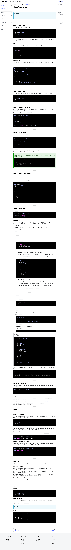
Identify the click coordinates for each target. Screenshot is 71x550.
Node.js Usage (61, 23)
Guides (7, 539)
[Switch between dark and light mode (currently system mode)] (66, 1)
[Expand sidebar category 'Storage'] (11, 12)
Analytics (23, 543)
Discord (38, 540)
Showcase (37, 536)
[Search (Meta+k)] (68, 1)
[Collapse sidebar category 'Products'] (11, 5)
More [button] (22, 1)
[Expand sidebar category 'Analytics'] (11, 17)
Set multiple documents (61, 11)
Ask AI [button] (54, 4)
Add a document (60, 4)
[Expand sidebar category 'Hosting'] (11, 14)
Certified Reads (61, 22)
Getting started (9, 536)
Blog (52, 536)
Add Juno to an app (10, 537)
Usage (59, 15)
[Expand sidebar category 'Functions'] (11, 15)
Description (60, 6)
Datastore (23, 537)
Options (59, 21)
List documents (45, 401)
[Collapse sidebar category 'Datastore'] (11, 8)
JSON (27, 40)
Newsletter (53, 537)
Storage (22, 539)
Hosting (22, 540)
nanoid (45, 45)
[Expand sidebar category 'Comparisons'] (11, 24)
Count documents (60, 14)
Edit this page (16, 525)
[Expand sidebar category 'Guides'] (11, 18)
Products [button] (11, 1)
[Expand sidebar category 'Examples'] (11, 19)
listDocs (16, 445)
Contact (52, 543)
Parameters (60, 13)
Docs (15, 1)
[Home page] (14, 4)
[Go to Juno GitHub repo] (64, 1)
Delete (59, 16)
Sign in (61, 1)
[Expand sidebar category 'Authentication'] (11, 7)
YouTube (38, 539)
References (19, 1)
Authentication (24, 536)
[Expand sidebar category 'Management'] (11, 21)
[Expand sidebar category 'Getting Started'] (11, 4)
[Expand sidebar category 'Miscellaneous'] (11, 22)
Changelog (53, 539)
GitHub (52, 540)
